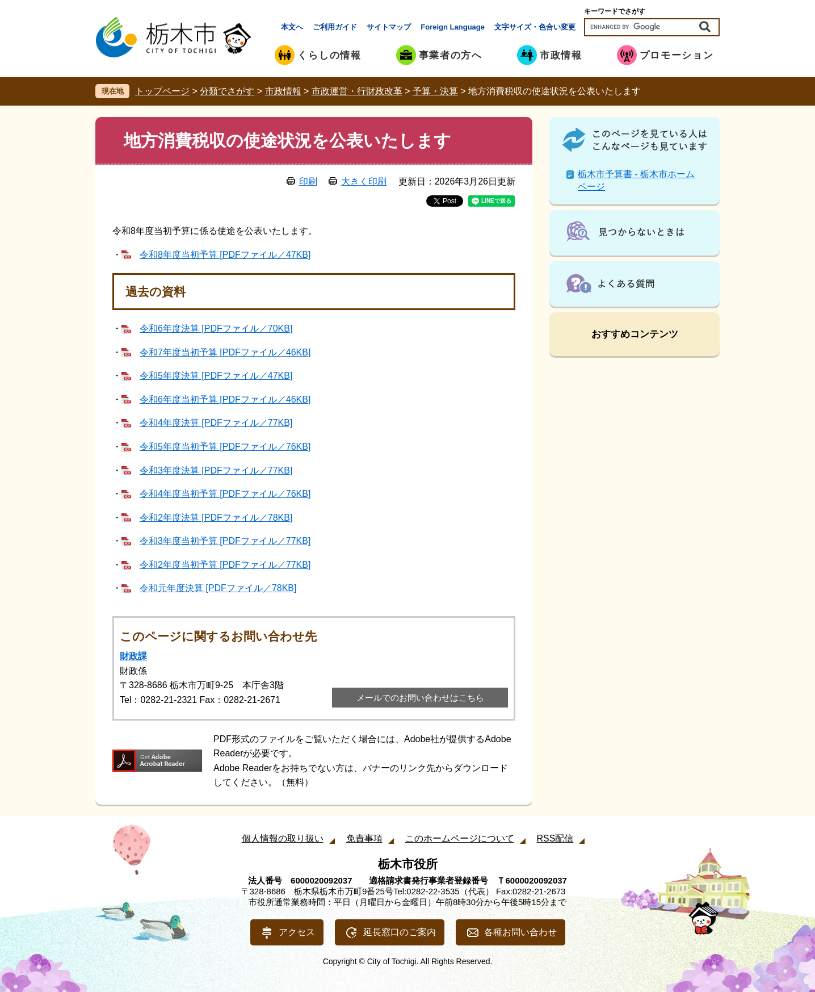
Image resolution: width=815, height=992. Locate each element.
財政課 (133, 656)
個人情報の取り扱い (283, 838)
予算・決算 (435, 91)
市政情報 (283, 91)
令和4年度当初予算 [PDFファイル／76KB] (225, 494)
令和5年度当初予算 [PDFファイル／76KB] (225, 446)
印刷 (308, 181)
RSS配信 (555, 838)
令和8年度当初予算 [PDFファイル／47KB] (225, 254)
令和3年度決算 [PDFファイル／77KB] (216, 470)
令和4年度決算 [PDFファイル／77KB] (216, 423)
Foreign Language (453, 27)
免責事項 (364, 838)
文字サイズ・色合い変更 (534, 27)
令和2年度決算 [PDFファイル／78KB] (216, 517)
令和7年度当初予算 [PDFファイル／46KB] (225, 352)
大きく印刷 (364, 181)
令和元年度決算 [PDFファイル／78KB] (218, 588)
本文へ (292, 27)
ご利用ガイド (335, 27)
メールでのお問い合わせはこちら (420, 697)
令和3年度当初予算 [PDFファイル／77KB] (225, 541)
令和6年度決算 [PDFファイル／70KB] (216, 328)
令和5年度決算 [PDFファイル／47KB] (216, 375)
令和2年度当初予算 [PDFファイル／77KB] (225, 565)
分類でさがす (227, 91)
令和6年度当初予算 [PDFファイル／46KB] (225, 399)
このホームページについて (459, 838)
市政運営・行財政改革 (357, 91)
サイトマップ (389, 27)
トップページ (162, 91)
